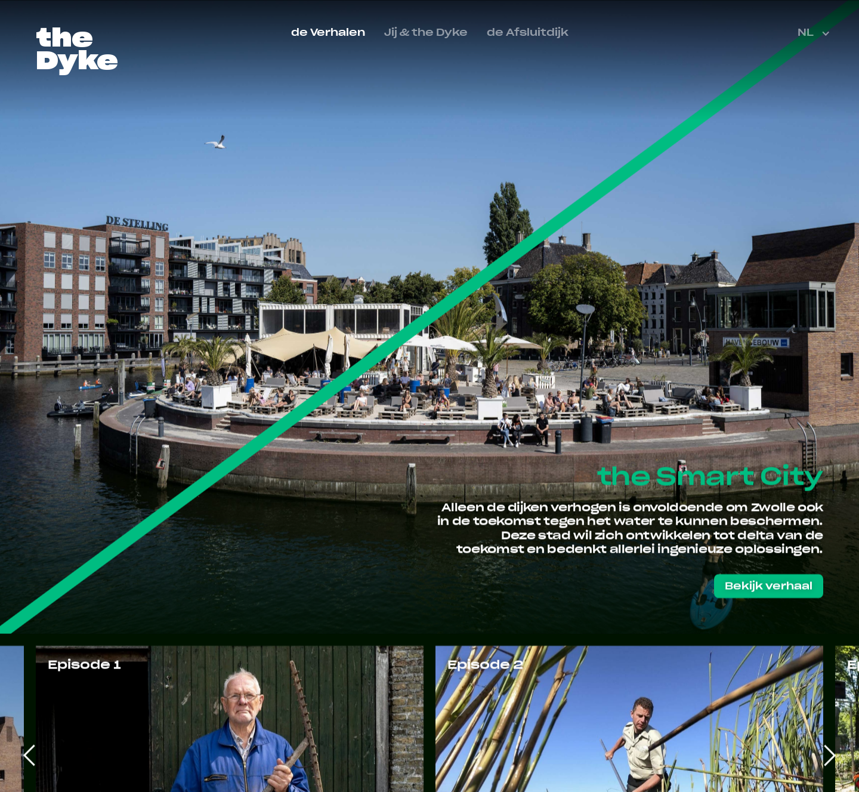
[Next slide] (829, 755)
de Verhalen (328, 33)
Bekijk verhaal (768, 586)
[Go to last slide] (30, 755)
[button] (815, 33)
